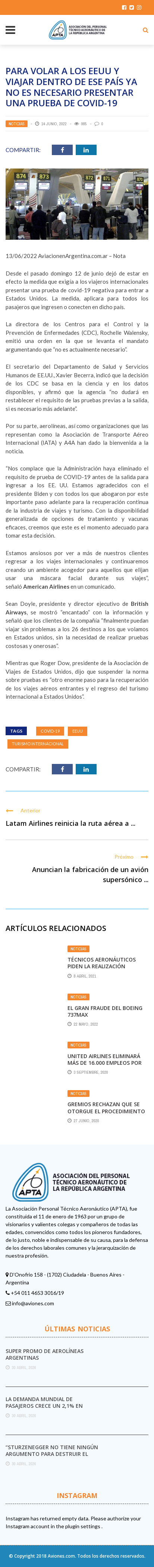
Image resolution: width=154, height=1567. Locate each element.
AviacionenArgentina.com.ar (73, 255)
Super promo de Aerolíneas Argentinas (45, 1354)
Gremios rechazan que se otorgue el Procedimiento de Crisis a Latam (106, 1111)
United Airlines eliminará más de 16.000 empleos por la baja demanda (104, 1062)
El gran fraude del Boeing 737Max (104, 1011)
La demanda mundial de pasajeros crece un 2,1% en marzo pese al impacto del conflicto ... (44, 1409)
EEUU (77, 731)
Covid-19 (50, 731)
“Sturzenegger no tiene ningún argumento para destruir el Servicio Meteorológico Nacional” (52, 1457)
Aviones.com (61, 1556)
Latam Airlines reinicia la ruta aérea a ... (70, 823)
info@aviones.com (33, 1303)
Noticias (17, 123)
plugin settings (83, 1526)
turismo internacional (38, 743)
